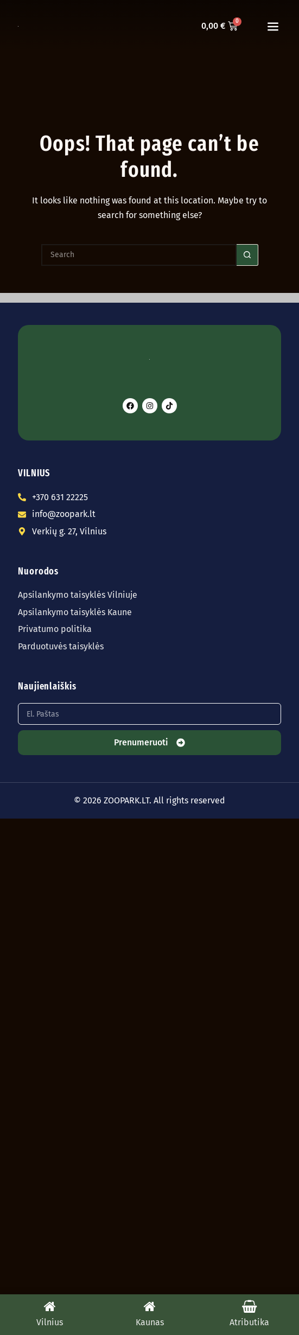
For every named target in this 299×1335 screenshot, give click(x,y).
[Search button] (247, 255)
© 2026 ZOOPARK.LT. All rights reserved (149, 800)
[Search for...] (139, 255)
